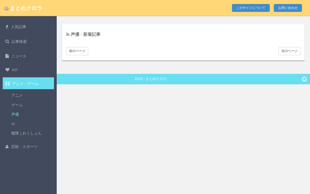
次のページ (289, 51)
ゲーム (17, 105)
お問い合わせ (288, 8)
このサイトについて (250, 8)
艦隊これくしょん (26, 133)
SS (13, 124)
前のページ (77, 51)
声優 (15, 114)
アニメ (17, 95)
